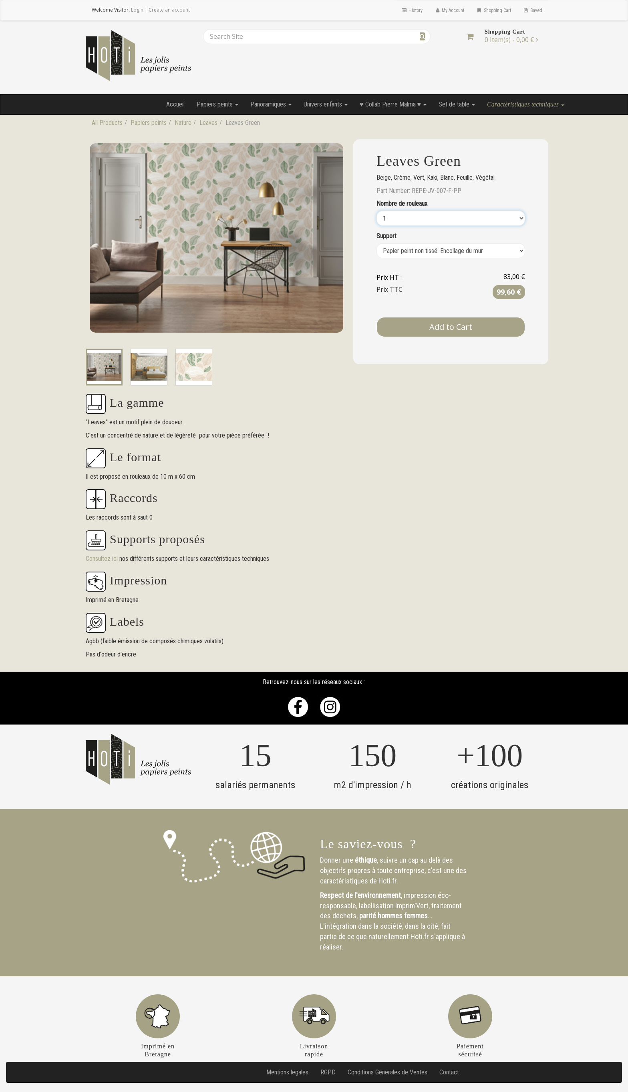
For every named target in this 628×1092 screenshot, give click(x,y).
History (411, 10)
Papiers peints (217, 104)
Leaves (208, 122)
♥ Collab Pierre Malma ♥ (393, 104)
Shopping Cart (493, 10)
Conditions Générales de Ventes (387, 1072)
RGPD (328, 1072)
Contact (449, 1072)
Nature (183, 122)
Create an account (169, 9)
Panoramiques (271, 104)
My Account (449, 10)
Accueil (175, 104)
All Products (107, 122)
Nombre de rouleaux (401, 203)
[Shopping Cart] (470, 36)
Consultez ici (102, 558)
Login (137, 9)
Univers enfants (326, 104)
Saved (532, 10)
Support (386, 236)
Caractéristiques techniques (525, 104)
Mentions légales (287, 1072)
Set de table (457, 104)
